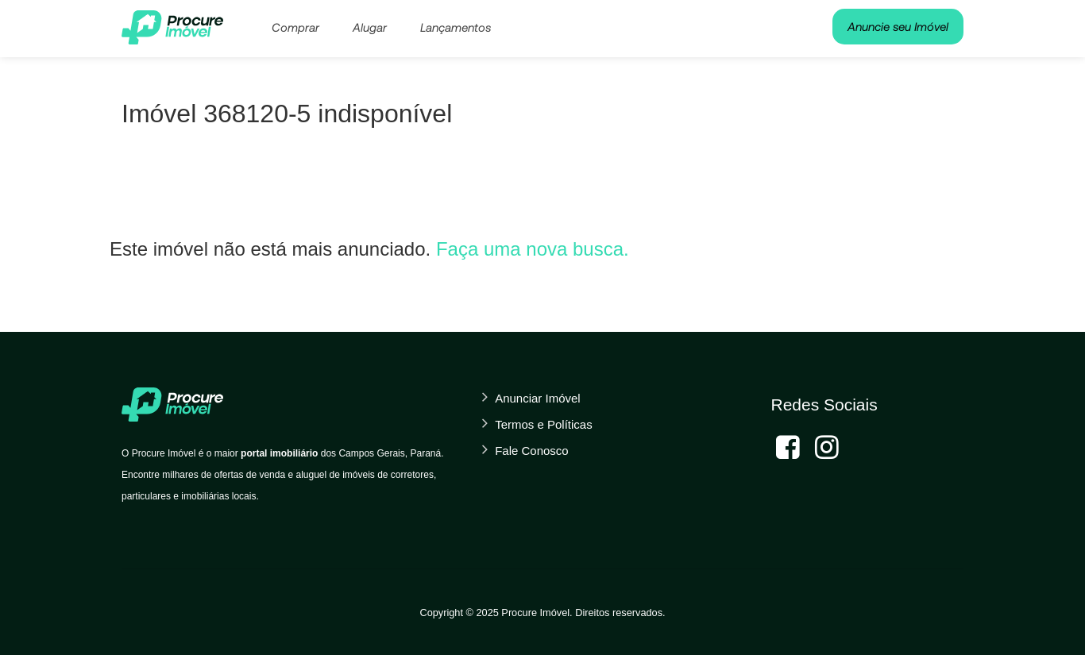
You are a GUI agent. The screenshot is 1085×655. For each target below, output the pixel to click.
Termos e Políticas (544, 424)
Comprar (295, 27)
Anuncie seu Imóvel (898, 26)
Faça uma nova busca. (532, 249)
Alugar (370, 27)
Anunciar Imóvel (538, 398)
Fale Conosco (532, 450)
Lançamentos (455, 27)
